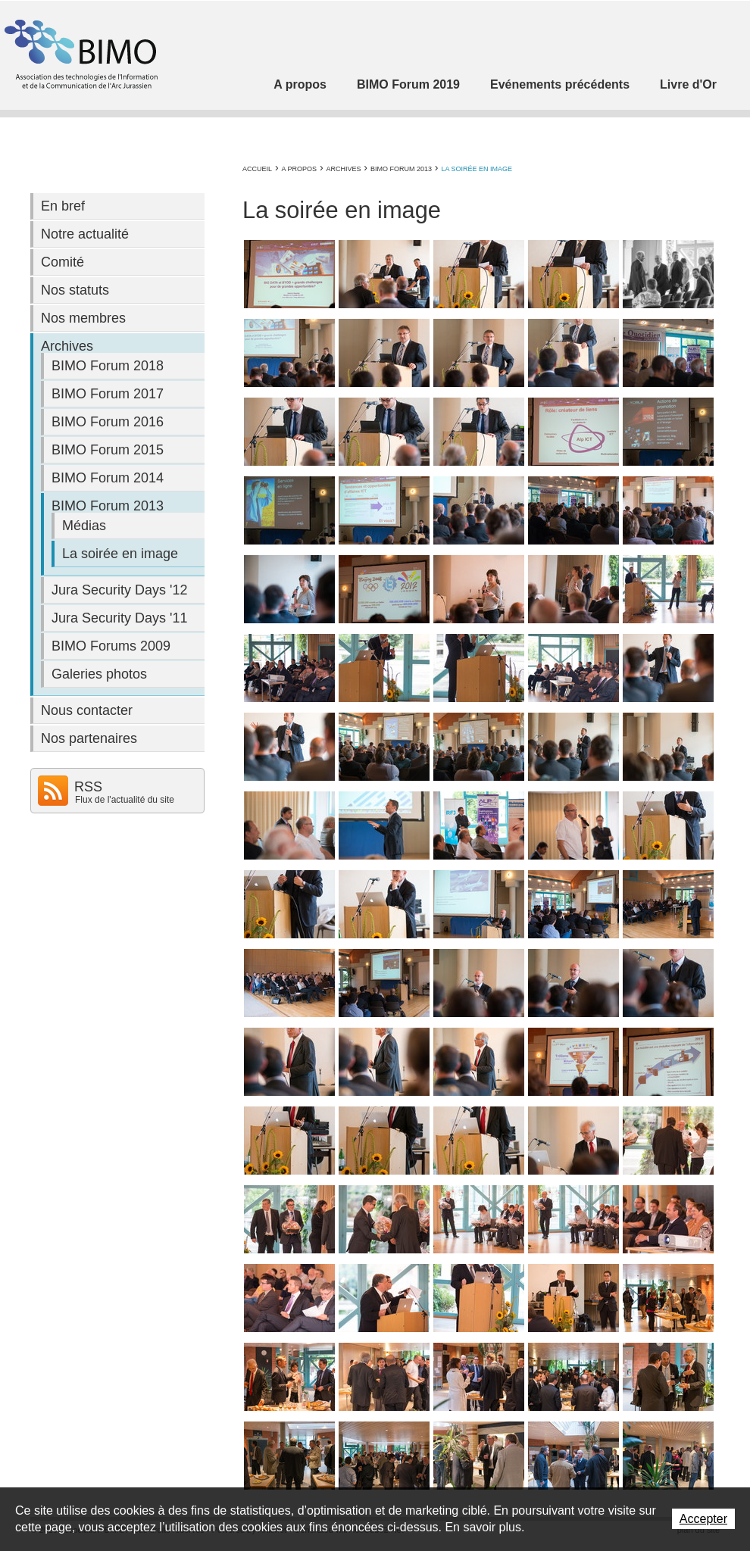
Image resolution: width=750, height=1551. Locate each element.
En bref (63, 206)
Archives (343, 169)
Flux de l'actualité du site (124, 799)
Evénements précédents (560, 84)
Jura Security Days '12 (120, 590)
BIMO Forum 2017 (108, 393)
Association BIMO (79, 54)
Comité (62, 262)
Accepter (703, 1518)
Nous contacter (87, 710)
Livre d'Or (688, 84)
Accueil (257, 169)
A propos (300, 84)
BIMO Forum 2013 (401, 169)
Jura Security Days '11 (120, 618)
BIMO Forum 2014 (108, 477)
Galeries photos (99, 674)
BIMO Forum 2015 (108, 449)
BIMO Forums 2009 (111, 646)
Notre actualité (85, 234)
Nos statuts (75, 290)
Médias (84, 525)
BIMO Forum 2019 (408, 84)
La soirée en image (476, 169)
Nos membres (83, 318)
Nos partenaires (89, 738)
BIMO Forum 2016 (108, 421)
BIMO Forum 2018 (108, 365)
